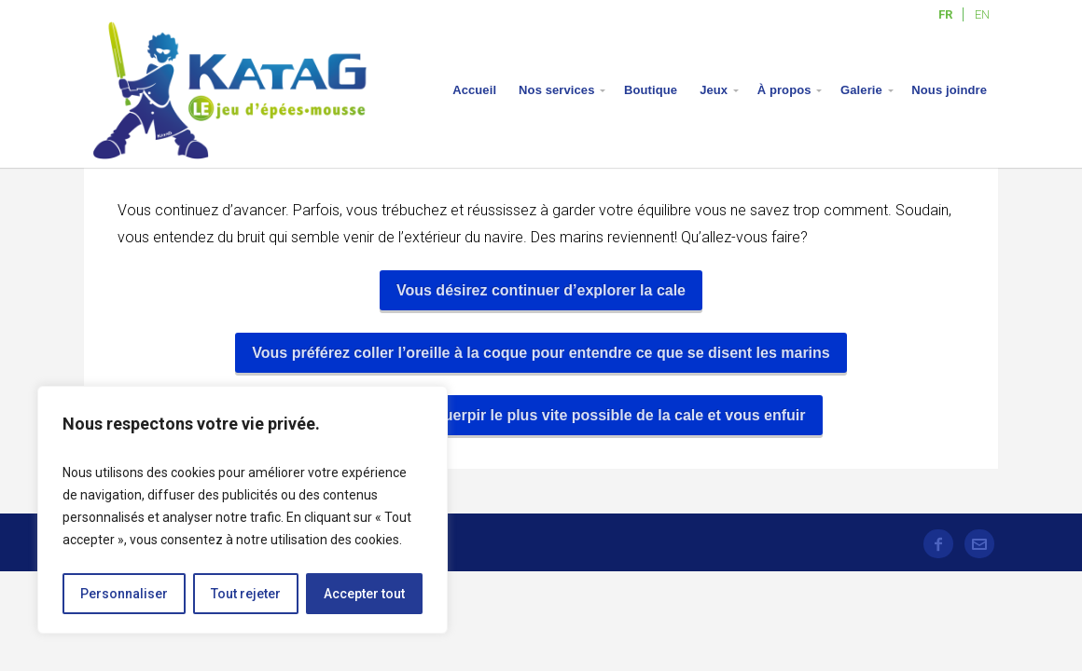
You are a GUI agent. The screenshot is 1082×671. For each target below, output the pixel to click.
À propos (784, 90)
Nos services (556, 90)
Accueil (474, 90)
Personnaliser (124, 593)
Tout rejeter (246, 593)
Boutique (650, 90)
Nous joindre (949, 90)
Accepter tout (364, 593)
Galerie (861, 90)
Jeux (714, 90)
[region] (242, 510)
